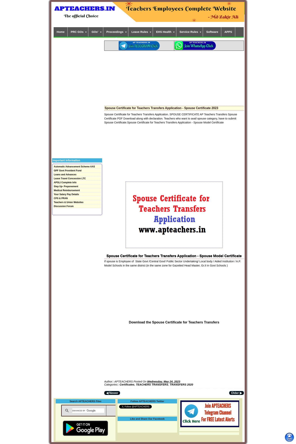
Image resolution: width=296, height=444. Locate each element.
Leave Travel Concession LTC (70, 178)
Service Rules (189, 31)
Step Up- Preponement (66, 186)
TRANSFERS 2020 (181, 384)
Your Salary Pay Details (66, 194)
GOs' (95, 31)
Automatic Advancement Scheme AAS (74, 166)
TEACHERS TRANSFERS (152, 384)
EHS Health (163, 31)
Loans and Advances (65, 174)
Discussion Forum (64, 206)
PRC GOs (77, 31)
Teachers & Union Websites (68, 202)
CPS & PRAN (61, 198)
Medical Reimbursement (67, 190)
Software (212, 31)
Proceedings (114, 31)
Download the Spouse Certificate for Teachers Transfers (174, 322)
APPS (228, 31)
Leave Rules (140, 31)
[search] (88, 410)
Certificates (127, 384)
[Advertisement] (174, 77)
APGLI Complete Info (65, 182)
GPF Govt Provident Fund (68, 170)
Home (61, 31)
